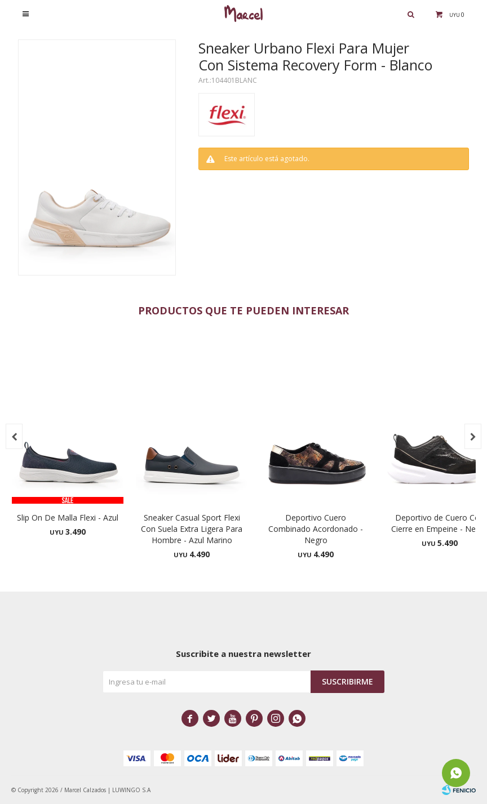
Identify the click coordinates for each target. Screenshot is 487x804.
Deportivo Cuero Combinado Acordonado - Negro (315, 528)
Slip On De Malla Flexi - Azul (67, 517)
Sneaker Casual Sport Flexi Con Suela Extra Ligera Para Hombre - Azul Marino (191, 528)
